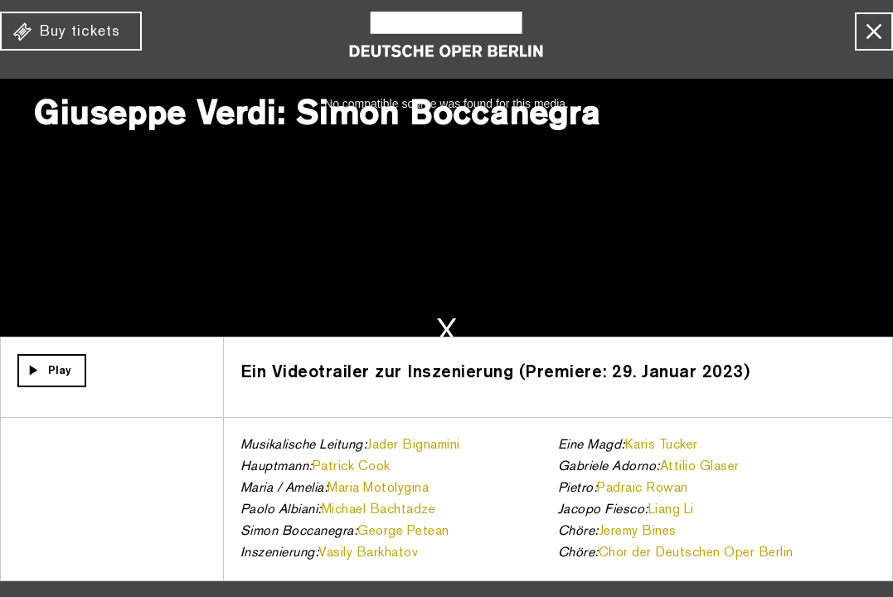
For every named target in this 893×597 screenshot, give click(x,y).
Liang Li (671, 510)
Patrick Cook (352, 466)
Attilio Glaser (700, 466)
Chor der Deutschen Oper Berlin (696, 553)
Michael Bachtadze (379, 510)
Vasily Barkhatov (368, 553)
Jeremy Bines (638, 531)
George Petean (403, 531)
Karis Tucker (661, 445)
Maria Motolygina (378, 488)
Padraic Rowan (642, 488)
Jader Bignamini (413, 445)
